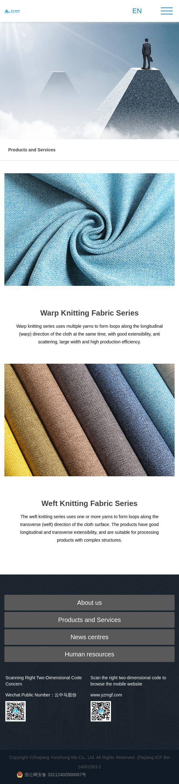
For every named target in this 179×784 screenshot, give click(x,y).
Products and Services (31, 149)
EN (137, 11)
